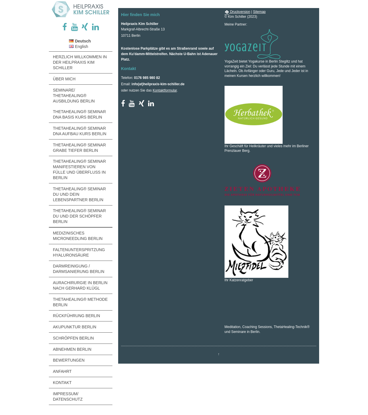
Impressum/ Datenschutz (68, 396)
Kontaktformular (165, 90)
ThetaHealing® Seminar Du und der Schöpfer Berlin (79, 216)
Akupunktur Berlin (74, 327)
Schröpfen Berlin (73, 338)
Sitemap (259, 12)
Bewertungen (69, 360)
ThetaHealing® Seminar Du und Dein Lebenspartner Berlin (79, 194)
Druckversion (237, 12)
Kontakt (62, 382)
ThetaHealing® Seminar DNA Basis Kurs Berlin (79, 114)
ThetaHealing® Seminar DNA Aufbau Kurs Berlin (79, 131)
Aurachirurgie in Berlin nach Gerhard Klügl (80, 285)
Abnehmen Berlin (72, 349)
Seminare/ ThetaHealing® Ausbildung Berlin (74, 95)
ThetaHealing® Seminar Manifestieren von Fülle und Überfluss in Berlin (79, 169)
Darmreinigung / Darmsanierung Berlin (78, 269)
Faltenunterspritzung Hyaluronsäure (79, 252)
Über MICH (64, 79)
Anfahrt (62, 371)
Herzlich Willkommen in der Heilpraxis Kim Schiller (80, 62)
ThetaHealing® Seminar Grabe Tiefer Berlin (79, 148)
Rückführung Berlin (76, 315)
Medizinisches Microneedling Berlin (78, 236)
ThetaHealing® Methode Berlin (80, 302)
